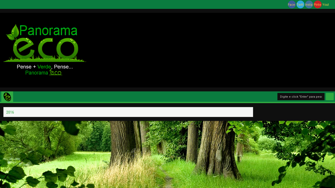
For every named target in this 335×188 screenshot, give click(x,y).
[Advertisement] (210, 49)
